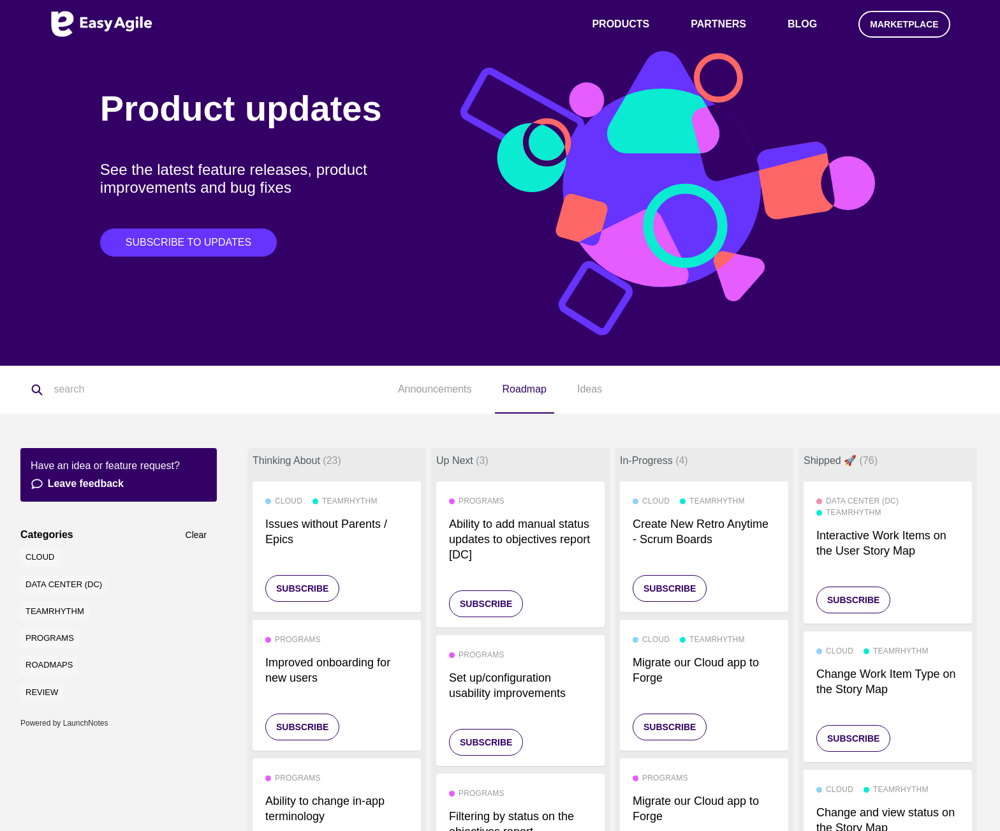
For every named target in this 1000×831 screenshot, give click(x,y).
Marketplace (904, 24)
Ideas (589, 389)
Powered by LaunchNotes (64, 723)
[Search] (117, 390)
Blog (802, 24)
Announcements (435, 389)
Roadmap (525, 389)
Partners (718, 24)
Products (620, 24)
